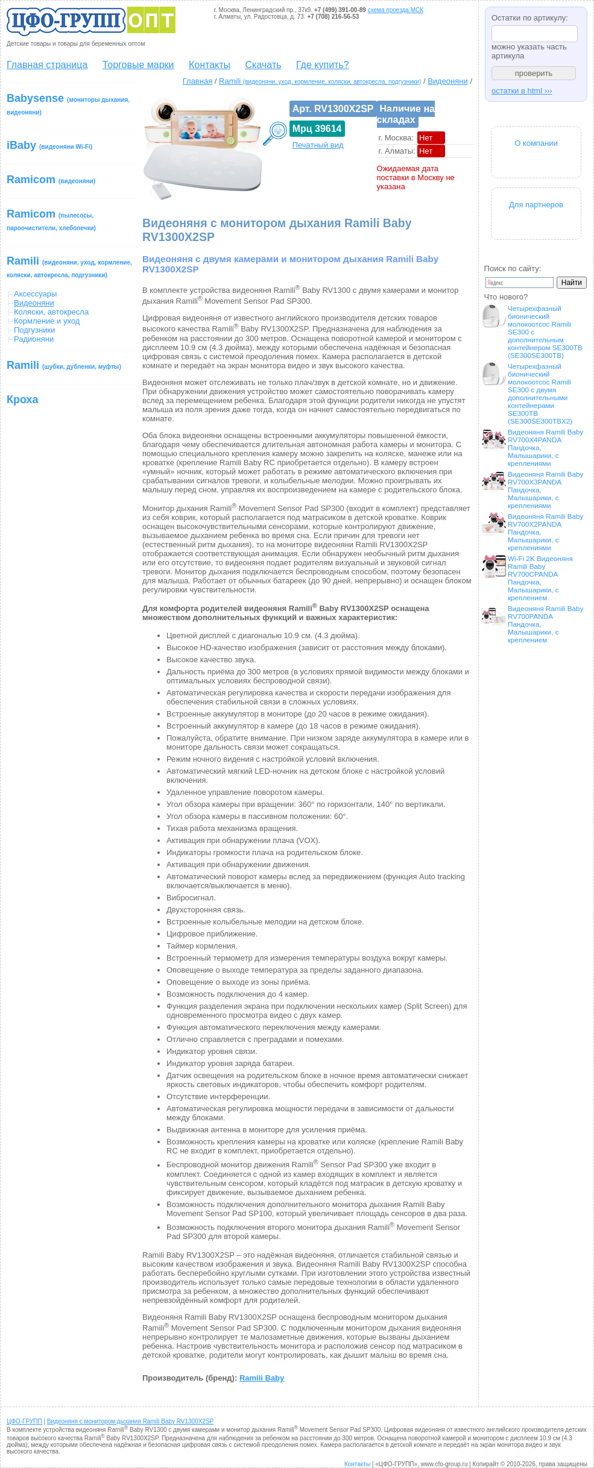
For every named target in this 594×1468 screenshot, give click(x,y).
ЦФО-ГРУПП (24, 1421)
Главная (197, 81)
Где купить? (322, 65)
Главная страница (47, 65)
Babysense (68, 104)
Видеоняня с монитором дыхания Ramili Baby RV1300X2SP (130, 1421)
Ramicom (51, 180)
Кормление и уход (47, 320)
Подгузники (34, 329)
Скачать (263, 65)
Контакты (209, 65)
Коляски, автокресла (51, 311)
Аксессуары (35, 293)
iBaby (49, 145)
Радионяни (34, 338)
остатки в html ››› (521, 90)
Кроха (23, 400)
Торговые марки (138, 65)
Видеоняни (448, 81)
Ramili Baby (261, 1377)
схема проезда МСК (395, 10)
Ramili (69, 266)
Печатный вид (318, 144)
